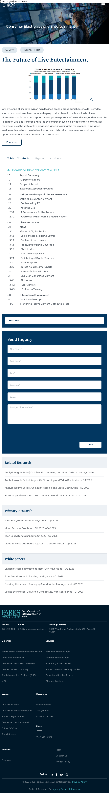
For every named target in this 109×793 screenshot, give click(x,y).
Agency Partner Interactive (67, 789)
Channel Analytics (55, 681)
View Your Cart (44, 737)
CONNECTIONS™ (10, 705)
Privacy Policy (63, 762)
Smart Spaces (9, 734)
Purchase (11, 142)
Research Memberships (58, 652)
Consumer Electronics (13, 658)
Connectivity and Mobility (15, 670)
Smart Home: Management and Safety (22, 652)
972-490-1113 (8, 629)
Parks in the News (45, 717)
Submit (90, 445)
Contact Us (61, 756)
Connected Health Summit (15, 723)
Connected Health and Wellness (18, 664)
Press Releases (43, 705)
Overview (6, 760)
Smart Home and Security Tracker (63, 670)
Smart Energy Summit (13, 717)
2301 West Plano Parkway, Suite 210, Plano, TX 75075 (72, 630)
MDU (4, 681)
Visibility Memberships (57, 658)
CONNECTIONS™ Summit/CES (17, 711)
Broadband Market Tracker (60, 675)
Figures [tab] (39, 158)
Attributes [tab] (56, 158)
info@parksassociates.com (32, 629)
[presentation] (29, 432)
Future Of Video (10, 729)
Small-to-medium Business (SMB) (19, 675)
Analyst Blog (42, 711)
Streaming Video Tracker (58, 664)
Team (58, 750)
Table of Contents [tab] (18, 158)
